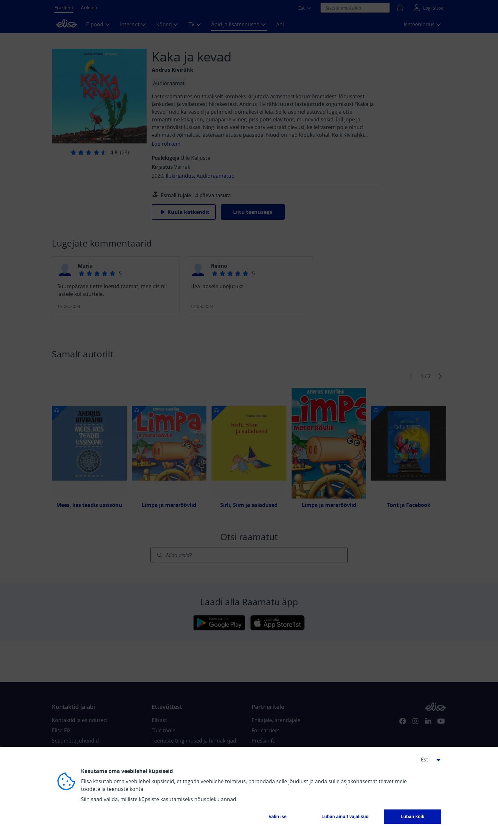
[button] (428, 759)
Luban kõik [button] (412, 816)
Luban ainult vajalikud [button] (344, 816)
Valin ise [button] (277, 816)
